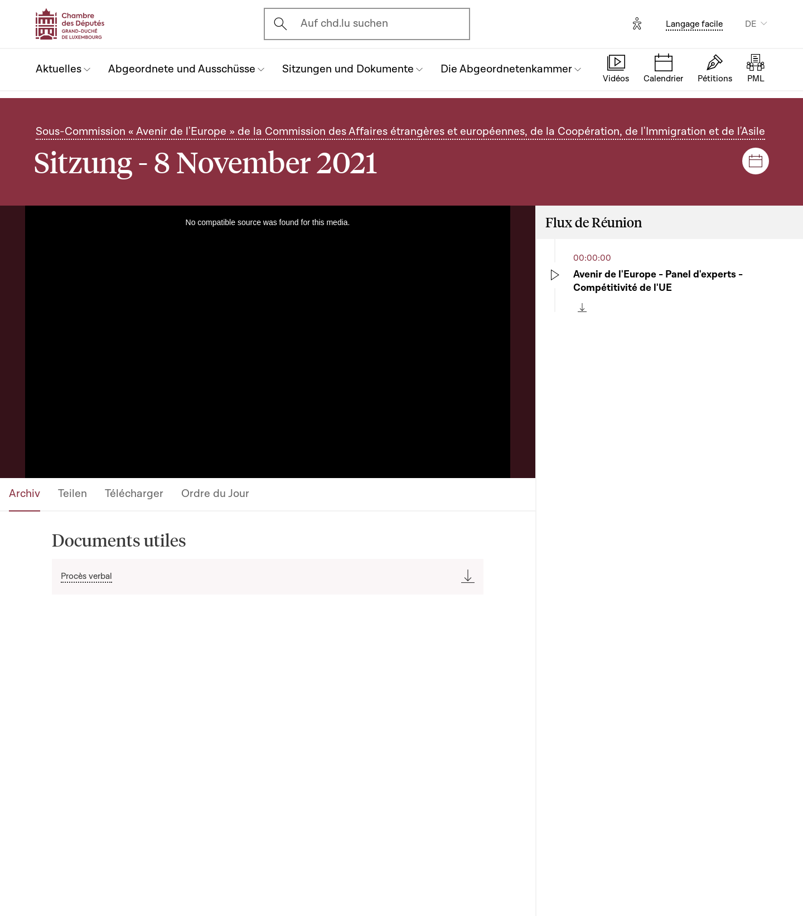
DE (750, 24)
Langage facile (694, 24)
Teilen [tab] (72, 493)
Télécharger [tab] (134, 493)
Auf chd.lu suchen (344, 23)
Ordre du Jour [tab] (215, 493)
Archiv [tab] (24, 493)
